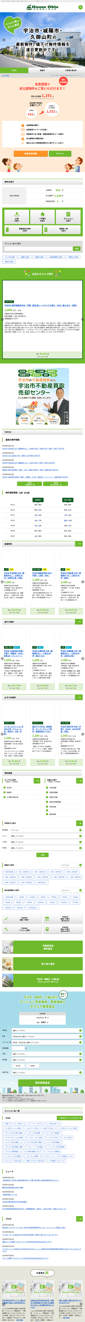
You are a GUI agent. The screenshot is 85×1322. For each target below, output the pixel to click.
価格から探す (39, 257)
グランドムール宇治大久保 (13, 891)
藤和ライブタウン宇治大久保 (35, 891)
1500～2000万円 (56, 602)
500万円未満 (9, 602)
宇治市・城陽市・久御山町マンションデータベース (19, 1276)
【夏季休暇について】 (10, 925)
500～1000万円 (24, 602)
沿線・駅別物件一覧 (10, 1279)
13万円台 (75, 633)
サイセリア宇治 (53, 868)
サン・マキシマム (38, 854)
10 (65, 441)
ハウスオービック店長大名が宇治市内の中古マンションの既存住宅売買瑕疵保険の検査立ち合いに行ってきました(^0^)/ (41, 980)
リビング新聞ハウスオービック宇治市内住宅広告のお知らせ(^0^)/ (25, 989)
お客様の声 (46, 1273)
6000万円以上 (42, 613)
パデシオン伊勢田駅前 (11, 882)
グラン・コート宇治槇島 (35, 877)
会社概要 (6, 1282)
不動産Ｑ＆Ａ (8, 1273)
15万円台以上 (32, 638)
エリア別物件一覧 (48, 1276)
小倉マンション (22, 854)
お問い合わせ (8, 1285)
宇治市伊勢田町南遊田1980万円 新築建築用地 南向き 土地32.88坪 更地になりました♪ (34, 939)
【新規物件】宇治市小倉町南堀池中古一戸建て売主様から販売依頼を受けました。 (31, 911)
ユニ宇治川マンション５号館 (67, 859)
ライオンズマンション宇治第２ (14, 868)
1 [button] (39, 66)
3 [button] (46, 66)
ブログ (6, 1288)
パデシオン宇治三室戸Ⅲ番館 (13, 864)
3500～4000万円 (43, 608)
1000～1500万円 (39, 602)
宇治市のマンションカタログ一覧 (70, 849)
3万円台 (43, 628)
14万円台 (8, 638)
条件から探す (9, 262)
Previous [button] (4, 40)
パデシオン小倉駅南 (53, 882)
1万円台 (21, 628)
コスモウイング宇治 (32, 859)
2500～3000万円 (10, 608)
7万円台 (7, 633)
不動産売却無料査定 (49, 1282)
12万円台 (64, 633)
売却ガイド (46, 1270)
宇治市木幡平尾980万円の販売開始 (15, 932)
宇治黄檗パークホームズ (57, 891)
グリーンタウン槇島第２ (53, 864)
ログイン (45, 1268)
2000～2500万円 (72, 602)
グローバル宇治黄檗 (34, 864)
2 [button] (42, 66)
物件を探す (46, 1265)
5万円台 (64, 628)
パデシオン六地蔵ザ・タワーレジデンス (39, 887)
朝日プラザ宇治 (48, 859)
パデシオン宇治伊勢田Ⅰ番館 (13, 877)
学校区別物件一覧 (48, 1279)
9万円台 (29, 633)
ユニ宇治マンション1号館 (12, 859)
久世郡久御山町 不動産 (10, 1265)
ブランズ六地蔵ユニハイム (64, 887)
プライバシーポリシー (49, 1285)
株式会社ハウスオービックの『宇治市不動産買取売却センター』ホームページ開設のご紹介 (34, 958)
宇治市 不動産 (5, 75)
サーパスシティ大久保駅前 (13, 887)
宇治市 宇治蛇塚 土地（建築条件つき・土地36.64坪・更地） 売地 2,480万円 (28, 384)
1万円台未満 (9, 628)
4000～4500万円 (59, 608)
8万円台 (18, 633)
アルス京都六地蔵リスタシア (32, 882)
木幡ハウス (8, 854)
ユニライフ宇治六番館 (11, 873)
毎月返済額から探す (56, 257)
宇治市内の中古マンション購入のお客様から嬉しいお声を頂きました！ (13, 1033)
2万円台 (32, 628)
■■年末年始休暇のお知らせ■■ (12, 918)
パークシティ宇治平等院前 (56, 877)
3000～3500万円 (26, 608)
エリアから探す (10, 257)
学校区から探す (73, 257)
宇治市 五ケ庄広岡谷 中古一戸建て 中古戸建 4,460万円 (21, 376)
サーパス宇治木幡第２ (53, 873)
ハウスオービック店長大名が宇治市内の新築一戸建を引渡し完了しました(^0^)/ (30, 965)
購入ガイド (7, 1270)
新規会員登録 (8, 1268)
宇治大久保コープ (54, 854)
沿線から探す (25, 257)
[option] (42, 40)
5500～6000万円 (26, 613)
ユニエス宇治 (67, 868)
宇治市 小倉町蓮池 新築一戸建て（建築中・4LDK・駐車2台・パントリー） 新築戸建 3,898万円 (35, 398)
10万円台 (40, 633)
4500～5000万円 (75, 608)
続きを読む (19, 1051)
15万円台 (20, 638)
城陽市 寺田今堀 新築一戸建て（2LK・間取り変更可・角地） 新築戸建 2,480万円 (30, 391)
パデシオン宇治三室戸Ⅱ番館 (32, 873)
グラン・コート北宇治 (36, 868)
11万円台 (52, 633)
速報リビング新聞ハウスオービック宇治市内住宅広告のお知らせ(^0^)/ (27, 972)
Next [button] (81, 40)
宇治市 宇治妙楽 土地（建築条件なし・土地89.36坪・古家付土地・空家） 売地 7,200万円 (33, 369)
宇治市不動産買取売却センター (11, 1308)
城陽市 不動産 (47, 1262)
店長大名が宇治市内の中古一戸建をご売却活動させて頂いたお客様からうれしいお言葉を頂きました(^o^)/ (42, 1034)
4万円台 (53, 628)
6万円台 (75, 628)
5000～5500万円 (10, 613)
